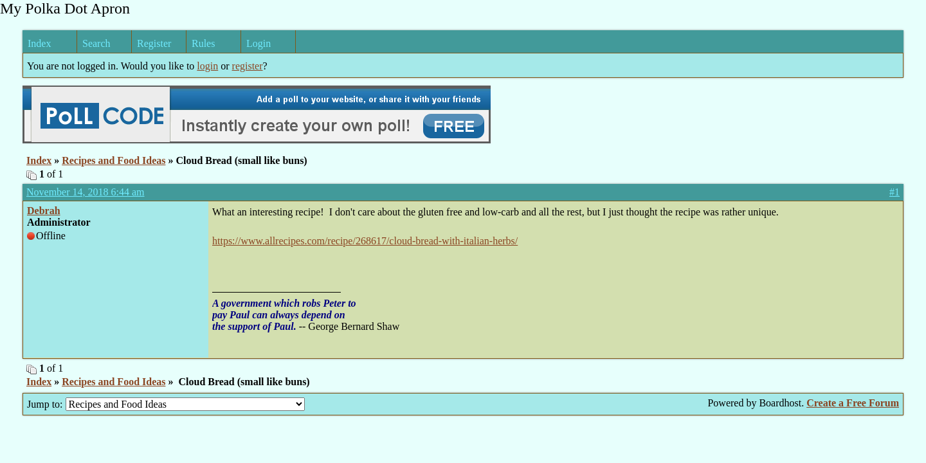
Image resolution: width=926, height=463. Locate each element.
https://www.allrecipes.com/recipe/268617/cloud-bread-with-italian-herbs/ (365, 240)
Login (258, 43)
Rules (203, 43)
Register (154, 43)
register (247, 65)
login (207, 65)
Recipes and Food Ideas (113, 160)
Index (39, 43)
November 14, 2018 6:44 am (85, 191)
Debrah (43, 210)
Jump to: (166, 404)
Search (96, 43)
